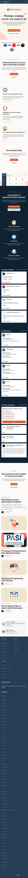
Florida (4, 727)
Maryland (4, 764)
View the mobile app (7, 121)
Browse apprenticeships (22, 269)
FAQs (3, 649)
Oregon (3, 819)
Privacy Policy (5, 671)
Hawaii (3, 736)
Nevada (3, 788)
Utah (3, 843)
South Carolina (9, 349)
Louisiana (4, 758)
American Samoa (6, 706)
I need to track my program (14, 30)
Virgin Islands (5, 852)
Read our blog (14, 484)
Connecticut (5, 721)
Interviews (17, 652)
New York (4, 800)
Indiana (4, 745)
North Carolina (6, 803)
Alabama (4, 700)
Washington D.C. (6, 858)
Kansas (3, 751)
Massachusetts (6, 767)
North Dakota (5, 806)
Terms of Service (6, 668)
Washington (5, 855)
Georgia (4, 730)
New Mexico (4, 797)
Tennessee (4, 837)
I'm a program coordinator (14, 206)
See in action (6, 139)
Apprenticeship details (14, 282)
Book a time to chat (10, 626)
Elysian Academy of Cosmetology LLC (14, 445)
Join (3, 658)
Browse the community (14, 33)
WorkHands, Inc (9, 273)
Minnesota (4, 773)
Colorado (4, 718)
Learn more (14, 77)
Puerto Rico (5, 825)
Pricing (4, 645)
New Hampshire (5, 791)
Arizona (4, 709)
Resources (4, 652)
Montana (4, 782)
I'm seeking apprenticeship (14, 209)
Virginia (4, 849)
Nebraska (4, 785)
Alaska (3, 703)
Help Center (17, 645)
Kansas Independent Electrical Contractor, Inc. (13, 427)
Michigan (8, 365)
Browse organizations (22, 404)
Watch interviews (14, 487)
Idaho (3, 739)
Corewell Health (10, 436)
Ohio (3, 813)
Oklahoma (4, 816)
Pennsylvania (5, 822)
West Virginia (5, 861)
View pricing (14, 162)
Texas (7, 381)
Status (3, 655)
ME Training (8, 299)
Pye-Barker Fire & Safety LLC (13, 312)
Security (4, 674)
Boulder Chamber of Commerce (13, 286)
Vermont (4, 846)
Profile (14, 432)
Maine (3, 761)
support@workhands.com (12, 633)
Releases (16, 649)
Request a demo (14, 74)
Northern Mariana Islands (8, 809)
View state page (14, 345)
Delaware (4, 724)
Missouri (4, 779)
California (8, 334)
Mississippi (4, 776)
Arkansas (4, 712)
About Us (4, 665)
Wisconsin (4, 864)
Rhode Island (5, 828)
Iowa (3, 748)
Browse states (24, 330)
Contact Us (4, 677)
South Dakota (5, 834)
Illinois (4, 742)
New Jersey (4, 794)
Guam (3, 733)
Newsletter (17, 642)
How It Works (5, 642)
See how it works (7, 101)
